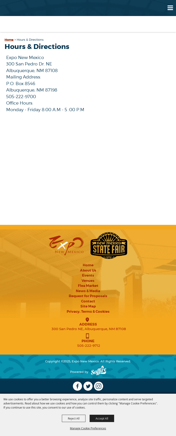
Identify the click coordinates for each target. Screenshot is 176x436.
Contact (88, 301)
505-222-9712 (88, 345)
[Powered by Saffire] (98, 372)
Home (9, 40)
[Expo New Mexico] (22, 16)
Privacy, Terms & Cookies (88, 311)
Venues (88, 280)
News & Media (88, 291)
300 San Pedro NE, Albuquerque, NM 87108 (89, 329)
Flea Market (88, 285)
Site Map (88, 306)
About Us (88, 270)
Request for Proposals (88, 296)
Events (88, 275)
